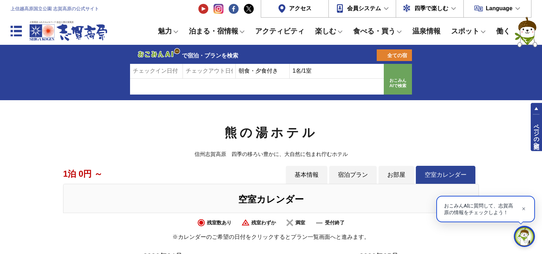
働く (503, 31)
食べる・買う (374, 31)
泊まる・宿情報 (213, 31)
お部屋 (396, 174)
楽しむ (325, 31)
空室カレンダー (446, 174)
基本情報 (307, 174)
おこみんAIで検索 (397, 83)
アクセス (300, 8)
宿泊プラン (353, 174)
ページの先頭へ (537, 133)
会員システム (364, 8)
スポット (465, 31)
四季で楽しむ (431, 8)
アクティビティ (279, 31)
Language (499, 8)
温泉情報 (426, 31)
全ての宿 (397, 55)
